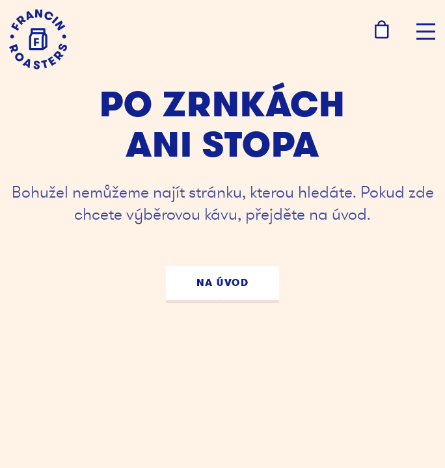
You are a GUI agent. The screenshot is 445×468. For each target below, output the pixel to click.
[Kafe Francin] (38, 39)
